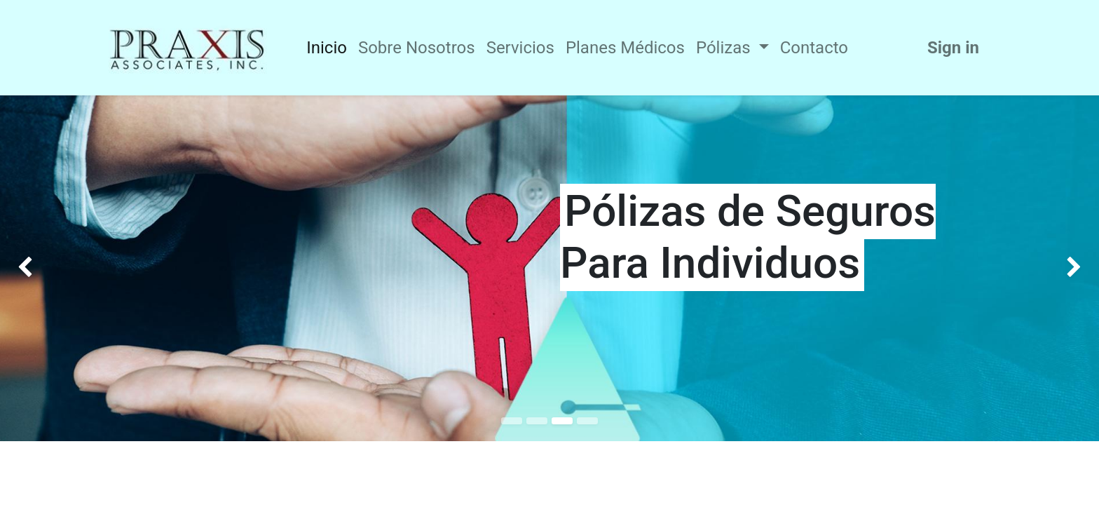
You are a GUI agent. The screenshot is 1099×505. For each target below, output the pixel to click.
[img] (44, 268)
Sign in (953, 48)
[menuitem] (327, 47)
